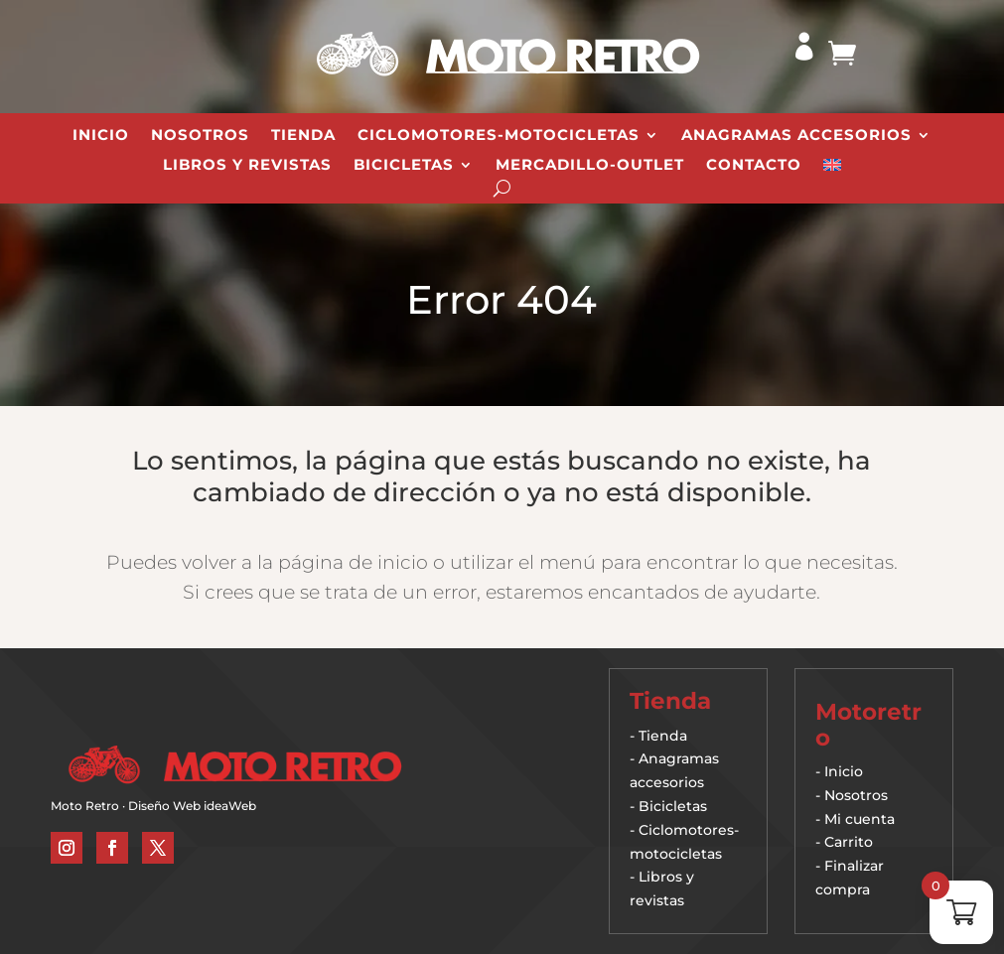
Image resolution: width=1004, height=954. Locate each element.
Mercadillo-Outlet (590, 166)
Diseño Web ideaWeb (192, 805)
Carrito (848, 842)
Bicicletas (404, 166)
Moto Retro (85, 805)
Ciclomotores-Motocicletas (499, 136)
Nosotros (200, 136)
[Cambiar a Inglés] (832, 169)
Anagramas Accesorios (796, 136)
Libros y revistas (247, 166)
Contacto (753, 166)
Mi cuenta (859, 819)
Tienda (303, 136)
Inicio (100, 136)
